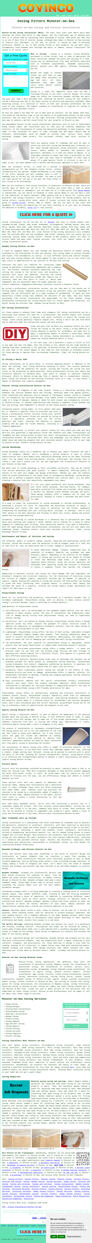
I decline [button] (61, 1236)
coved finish (37, 120)
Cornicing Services (21, 1189)
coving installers (27, 1060)
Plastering (29, 1199)
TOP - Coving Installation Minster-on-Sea (21, 1207)
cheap (58, 172)
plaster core (46, 66)
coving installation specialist (47, 124)
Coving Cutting (49, 1186)
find (10, 1045)
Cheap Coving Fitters (43, 1191)
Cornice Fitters (81, 1179)
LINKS (63, 15)
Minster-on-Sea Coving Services (24, 999)
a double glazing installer (74, 1170)
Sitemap (3, 1225)
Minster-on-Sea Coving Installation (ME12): (23, 33)
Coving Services (54, 1182)
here (72, 1067)
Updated (33, 1225)
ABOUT (69, 15)
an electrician (48, 1168)
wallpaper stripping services (21, 1165)
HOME (57, 15)
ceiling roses (58, 134)
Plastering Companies (43, 1196)
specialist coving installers (63, 148)
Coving (34, 61)
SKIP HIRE (58, 1165)
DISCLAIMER (85, 15)
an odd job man (70, 1173)
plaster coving (19, 695)
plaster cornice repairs (67, 972)
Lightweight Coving (11, 1186)
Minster (51, 222)
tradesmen (78, 1175)
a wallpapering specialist (30, 1173)
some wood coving (59, 1089)
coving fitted (44, 45)
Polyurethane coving (35, 600)
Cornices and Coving (11, 1182)
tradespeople (31, 1158)
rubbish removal (52, 1160)
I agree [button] (54, 1236)
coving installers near (56, 1116)
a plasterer (36, 1170)
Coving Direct (19, 203)
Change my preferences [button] (74, 1236)
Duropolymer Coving (29, 1194)
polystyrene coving (28, 969)
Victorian (39, 87)
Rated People (84, 190)
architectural (18, 940)
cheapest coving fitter (40, 169)
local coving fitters (26, 991)
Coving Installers (31, 1186)
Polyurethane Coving (67, 1186)
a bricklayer (16, 1175)
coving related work (77, 986)
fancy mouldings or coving (51, 38)
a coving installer (63, 1158)
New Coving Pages (13, 1225)
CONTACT (76, 15)
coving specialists (67, 232)
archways (6, 899)
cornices (82, 136)
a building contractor (49, 1163)
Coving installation (11, 222)
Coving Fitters (15, 1179)
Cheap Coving (70, 1182)
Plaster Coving (48, 1179)
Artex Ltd (32, 208)
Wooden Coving (37, 1182)
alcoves (73, 915)
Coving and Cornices (20, 1184)
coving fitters (35, 237)
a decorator (12, 1163)
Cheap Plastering (63, 1196)
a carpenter (15, 1168)
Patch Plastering (81, 1196)
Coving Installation (63, 1184)
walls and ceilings (70, 59)
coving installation (39, 1070)
